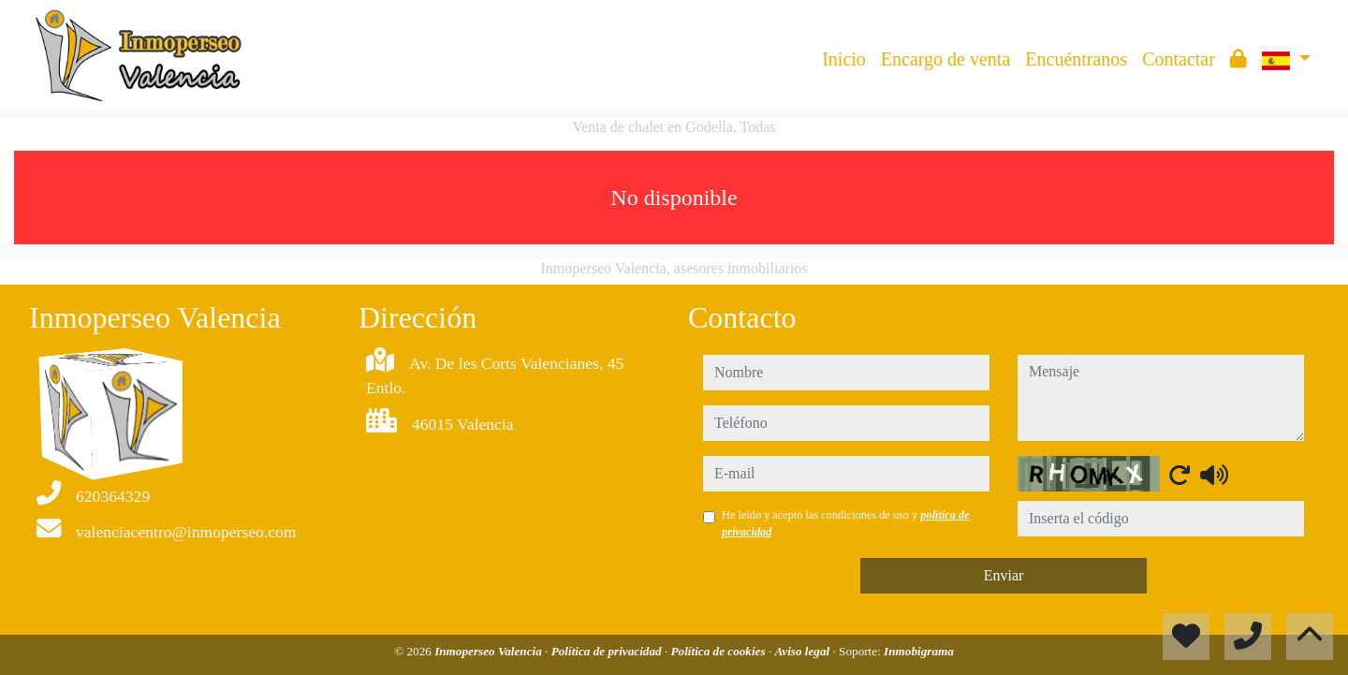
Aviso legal (803, 651)
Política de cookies (720, 651)
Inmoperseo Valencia (489, 651)
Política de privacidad (608, 651)
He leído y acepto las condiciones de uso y (846, 523)
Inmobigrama (919, 651)
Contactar (1178, 59)
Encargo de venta (945, 59)
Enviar (1004, 575)
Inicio (844, 59)
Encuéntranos (1076, 59)
